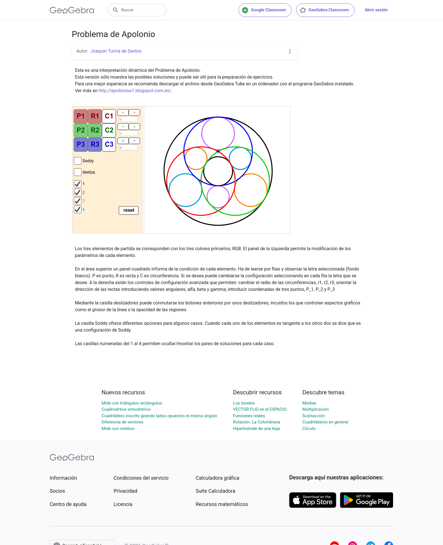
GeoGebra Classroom (324, 10)
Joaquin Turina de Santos (116, 51)
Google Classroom (264, 10)
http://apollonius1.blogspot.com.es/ (135, 90)
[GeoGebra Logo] (72, 10)
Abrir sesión (376, 9)
